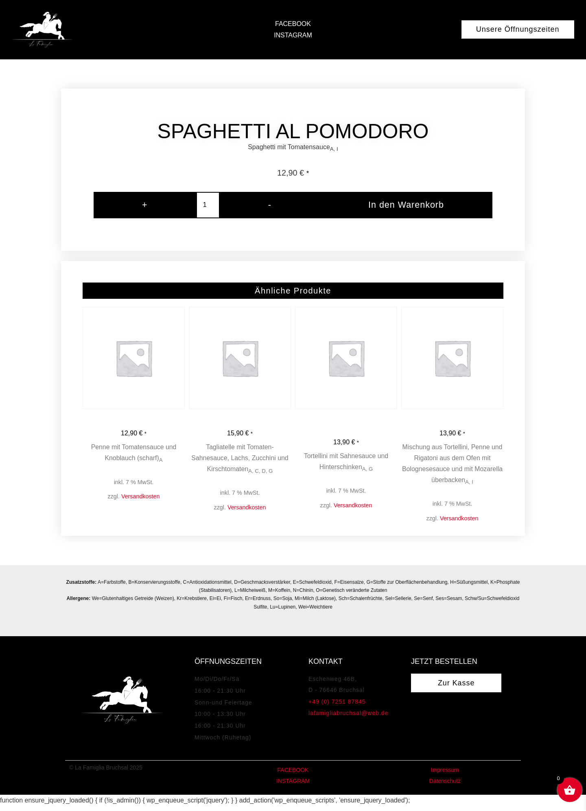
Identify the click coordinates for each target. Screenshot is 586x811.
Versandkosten (140, 500)
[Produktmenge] (204, 206)
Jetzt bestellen (444, 677)
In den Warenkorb (402, 206)
